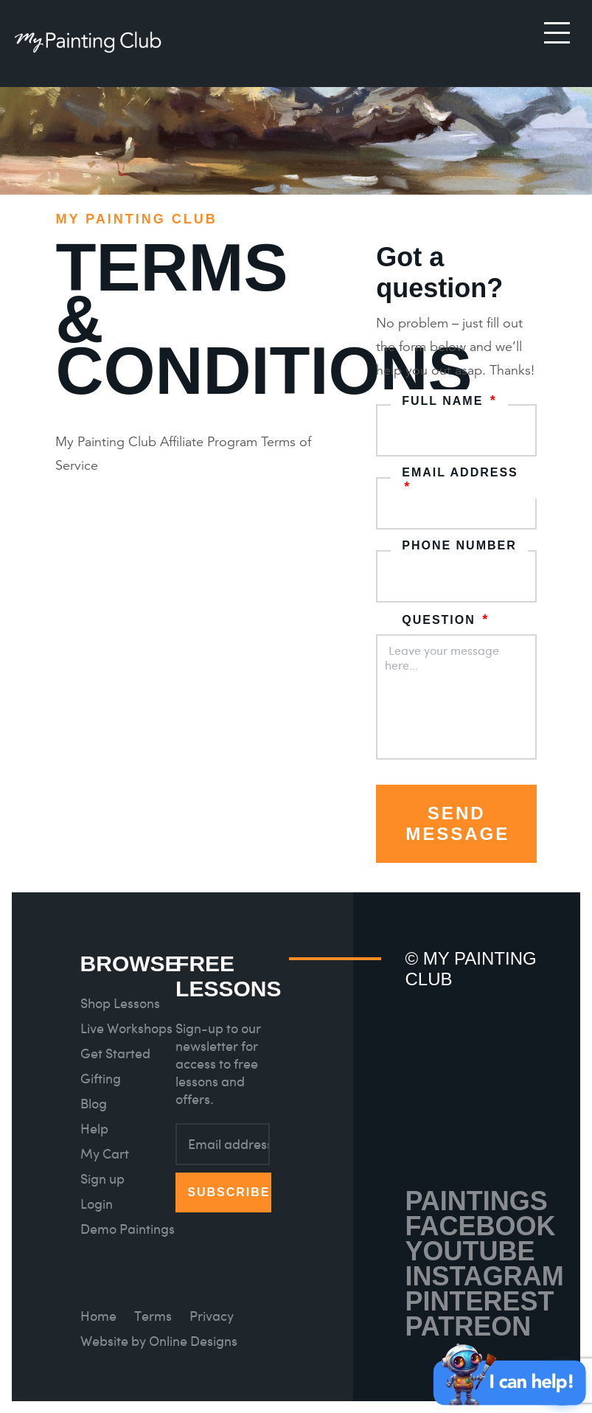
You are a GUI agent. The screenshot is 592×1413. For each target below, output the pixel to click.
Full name (449, 401)
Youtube (469, 1251)
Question (445, 620)
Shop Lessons (120, 1003)
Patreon (468, 1326)
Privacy (211, 1316)
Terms (153, 1316)
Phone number (459, 545)
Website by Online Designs (158, 1341)
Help (94, 1128)
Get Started (115, 1053)
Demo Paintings (127, 1229)
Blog (93, 1103)
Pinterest (479, 1301)
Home (98, 1316)
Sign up (102, 1178)
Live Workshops (126, 1028)
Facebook (480, 1226)
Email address (460, 480)
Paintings (476, 1201)
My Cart (104, 1153)
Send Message (457, 823)
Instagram (484, 1276)
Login (96, 1203)
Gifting (100, 1078)
